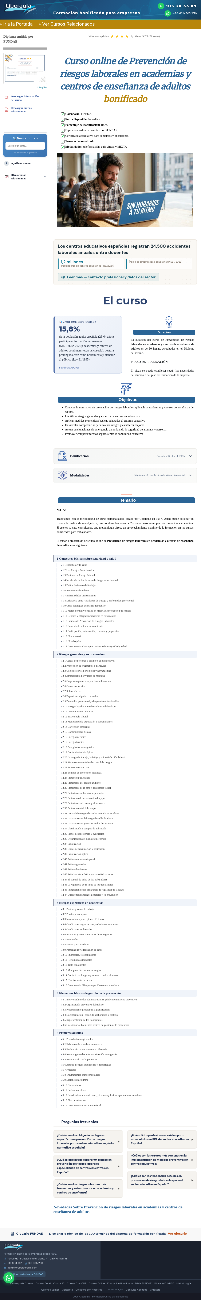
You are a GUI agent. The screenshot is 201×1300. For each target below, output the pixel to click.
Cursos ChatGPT (76, 1283)
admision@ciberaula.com (22, 1267)
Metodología (183, 1283)
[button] (112, 36)
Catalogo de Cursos (21, 1283)
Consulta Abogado (136, 1289)
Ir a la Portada (16, 24)
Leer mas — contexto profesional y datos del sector (111, 277)
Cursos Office (97, 1283)
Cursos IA (58, 1283)
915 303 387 (15, 1263)
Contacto (67, 1289)
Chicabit (155, 1289)
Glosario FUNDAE (164, 1283)
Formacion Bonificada (120, 1283)
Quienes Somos (50, 1289)
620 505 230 (34, 1263)
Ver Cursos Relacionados (67, 24)
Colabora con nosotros (88, 1289)
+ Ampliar (41, 87)
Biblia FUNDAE (143, 1283)
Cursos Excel (43, 1283)
